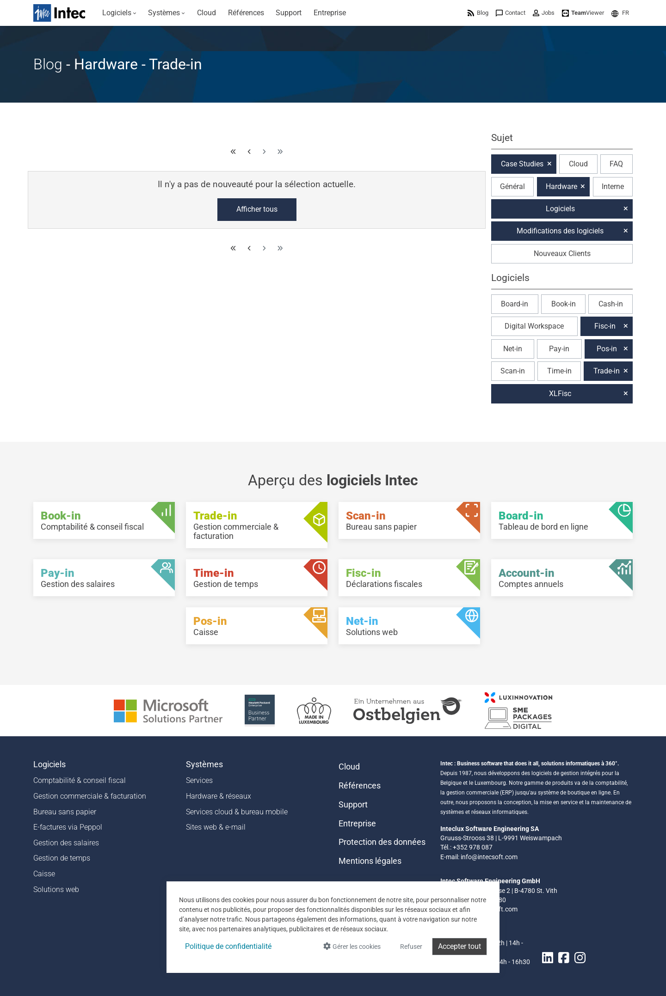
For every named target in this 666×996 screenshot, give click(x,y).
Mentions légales (370, 861)
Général (512, 186)
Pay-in (559, 348)
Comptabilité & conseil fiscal (79, 780)
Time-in (559, 371)
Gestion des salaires (66, 842)
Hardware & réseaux (218, 796)
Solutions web (56, 889)
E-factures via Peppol (67, 827)
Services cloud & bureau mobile (237, 811)
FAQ (616, 163)
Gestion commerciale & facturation (89, 796)
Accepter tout (459, 946)
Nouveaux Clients (562, 253)
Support (353, 804)
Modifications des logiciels (560, 230)
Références (360, 785)
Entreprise (357, 823)
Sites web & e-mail (216, 827)
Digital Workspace (534, 326)
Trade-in (606, 371)
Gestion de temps (61, 858)
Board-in (514, 303)
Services (199, 780)
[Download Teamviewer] (583, 12)
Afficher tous (257, 209)
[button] (620, 12)
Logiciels (560, 208)
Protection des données (382, 842)
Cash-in (610, 303)
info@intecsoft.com (489, 857)
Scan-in (512, 371)
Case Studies (522, 163)
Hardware (561, 186)
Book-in (563, 303)
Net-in (512, 348)
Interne (613, 186)
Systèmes (204, 764)
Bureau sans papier (64, 811)
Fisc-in (605, 326)
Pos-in (607, 348)
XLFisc (560, 393)
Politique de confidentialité (228, 946)
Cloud (578, 163)
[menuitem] (119, 13)
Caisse (44, 873)
